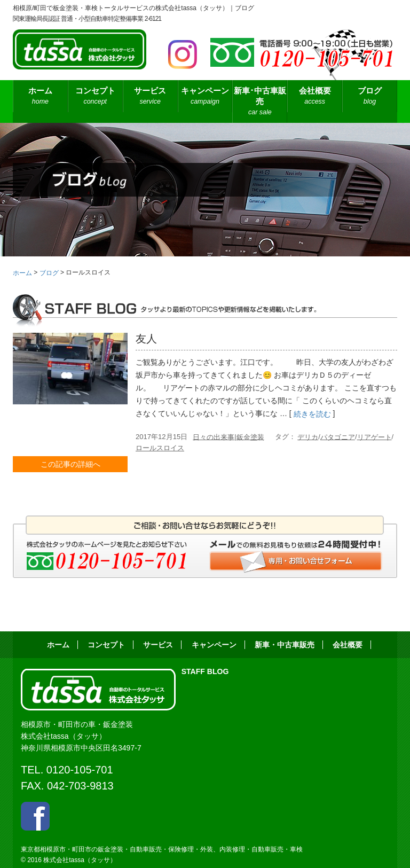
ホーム (40, 96)
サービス (150, 96)
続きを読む (312, 414)
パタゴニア (337, 437)
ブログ (370, 96)
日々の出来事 (213, 437)
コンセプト (95, 96)
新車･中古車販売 (260, 102)
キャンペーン (205, 96)
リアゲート (374, 437)
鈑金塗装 (250, 437)
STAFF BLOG (205, 671)
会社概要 (315, 96)
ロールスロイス (160, 448)
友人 (146, 339)
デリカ (307, 437)
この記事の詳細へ (70, 464)
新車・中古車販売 (284, 644)
